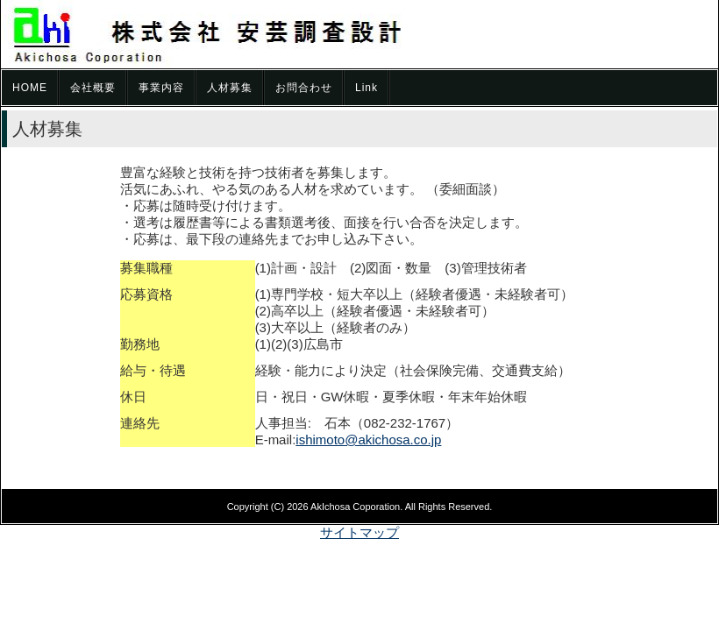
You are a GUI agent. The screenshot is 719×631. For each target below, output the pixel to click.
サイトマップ (359, 532)
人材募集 (230, 88)
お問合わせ (303, 88)
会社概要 (93, 88)
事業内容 (161, 88)
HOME (29, 88)
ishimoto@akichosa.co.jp (368, 439)
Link (366, 88)
